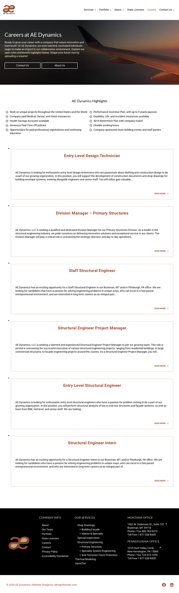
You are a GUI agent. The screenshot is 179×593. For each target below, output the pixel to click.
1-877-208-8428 (147, 534)
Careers (151, 9)
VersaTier (80, 563)
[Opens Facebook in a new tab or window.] (164, 585)
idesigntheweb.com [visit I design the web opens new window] (65, 584)
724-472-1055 (149, 554)
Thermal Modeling (85, 559)
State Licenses (135, 9)
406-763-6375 (149, 531)
